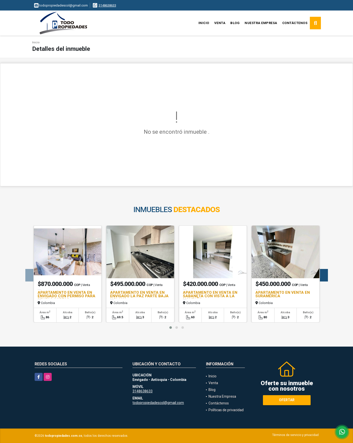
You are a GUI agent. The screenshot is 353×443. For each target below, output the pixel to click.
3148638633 (107, 5)
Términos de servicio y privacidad (295, 435)
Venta (220, 23)
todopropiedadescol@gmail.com (158, 403)
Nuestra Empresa (261, 23)
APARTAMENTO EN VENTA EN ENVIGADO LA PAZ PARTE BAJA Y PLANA (139, 296)
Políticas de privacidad (226, 410)
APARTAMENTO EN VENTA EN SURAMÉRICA (282, 294)
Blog (235, 23)
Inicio (203, 23)
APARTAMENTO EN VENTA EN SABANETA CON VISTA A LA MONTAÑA (210, 296)
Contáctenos (295, 23)
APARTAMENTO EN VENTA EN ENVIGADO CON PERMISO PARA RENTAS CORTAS (66, 296)
